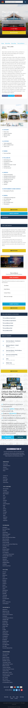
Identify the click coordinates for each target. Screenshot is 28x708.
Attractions (5, 655)
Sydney (4, 573)
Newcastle (5, 586)
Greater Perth (6, 550)
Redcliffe (4, 593)
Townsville (5, 595)
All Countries (6, 488)
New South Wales (6, 529)
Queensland (5, 532)
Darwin (4, 585)
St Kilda (4, 629)
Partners (5, 467)
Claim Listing (11, 95)
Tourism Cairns (6, 670)
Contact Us (5, 475)
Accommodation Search (7, 682)
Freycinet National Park (7, 647)
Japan (4, 515)
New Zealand (6, 493)
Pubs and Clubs (6, 654)
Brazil (4, 505)
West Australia (6, 539)
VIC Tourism (5, 677)
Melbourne (5, 575)
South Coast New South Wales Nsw (10, 544)
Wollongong (5, 590)
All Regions (5, 527)
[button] (3, 113)
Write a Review (14, 213)
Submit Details (14, 304)
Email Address (7, 289)
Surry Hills (5, 646)
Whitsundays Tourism (7, 672)
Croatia (4, 502)
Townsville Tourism (7, 662)
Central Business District (8, 617)
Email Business (18, 95)
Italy (4, 495)
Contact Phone (7, 292)
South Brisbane (6, 634)
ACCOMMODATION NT (14, 449)
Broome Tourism (6, 659)
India (4, 507)
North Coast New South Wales (9, 537)
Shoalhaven (5, 557)
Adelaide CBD (5, 619)
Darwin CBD (5, 622)
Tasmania (4, 547)
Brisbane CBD (5, 624)
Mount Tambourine (7, 601)
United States (6, 492)
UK (10, 696)
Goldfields (5, 564)
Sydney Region (6, 535)
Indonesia (5, 517)
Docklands (5, 639)
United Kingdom (6, 503)
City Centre (5, 637)
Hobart (4, 600)
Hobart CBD (5, 626)
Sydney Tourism (6, 657)
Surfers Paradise (6, 612)
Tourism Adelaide (6, 675)
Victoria (4, 530)
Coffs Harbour (6, 603)
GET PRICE (14, 28)
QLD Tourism (5, 679)
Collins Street (5, 631)
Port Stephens (6, 552)
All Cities (4, 571)
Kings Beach (5, 632)
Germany (5, 500)
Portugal (5, 512)
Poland (4, 510)
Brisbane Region (6, 549)
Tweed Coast (5, 560)
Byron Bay (5, 591)
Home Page (5, 463)
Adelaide (4, 581)
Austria (4, 513)
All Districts (5, 609)
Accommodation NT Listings (14, 706)
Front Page (5, 479)
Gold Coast (5, 578)
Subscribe (5, 480)
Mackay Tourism (6, 665)
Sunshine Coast (6, 545)
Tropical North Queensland (8, 554)
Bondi (4, 627)
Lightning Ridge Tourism (8, 664)
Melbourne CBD (6, 611)
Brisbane (4, 580)
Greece (4, 508)
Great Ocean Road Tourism (8, 669)
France (4, 497)
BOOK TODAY (4, 95)
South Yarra (5, 642)
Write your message (8, 296)
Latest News (5, 468)
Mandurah (5, 596)
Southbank (5, 616)
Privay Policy (5, 482)
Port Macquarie (6, 598)
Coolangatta (5, 636)
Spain (4, 498)
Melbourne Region (6, 534)
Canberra (4, 583)
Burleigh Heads (6, 641)
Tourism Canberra (6, 680)
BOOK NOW (14, 32)
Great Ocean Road (6, 565)
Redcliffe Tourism (6, 660)
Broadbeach (5, 621)
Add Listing (20, 437)
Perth (4, 576)
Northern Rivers (6, 540)
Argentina (5, 520)
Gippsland (5, 559)
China (11, 698)
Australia (5, 490)
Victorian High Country (7, 555)
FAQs (4, 470)
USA (14, 696)
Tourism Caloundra (6, 667)
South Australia (6, 542)
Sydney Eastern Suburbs (8, 614)
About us (5, 477)
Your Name (6, 285)
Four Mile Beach (6, 644)
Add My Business (6, 465)
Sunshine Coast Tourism (8, 674)
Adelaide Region (6, 562)
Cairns (4, 588)
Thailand (5, 518)
